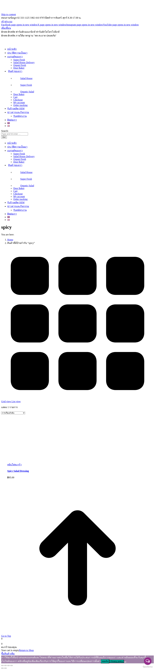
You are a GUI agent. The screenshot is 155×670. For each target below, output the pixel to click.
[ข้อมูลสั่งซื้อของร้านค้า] (13, 413)
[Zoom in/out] (11, 665)
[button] (14, 464)
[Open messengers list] (148, 661)
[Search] (14, 134)
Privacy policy (116, 661)
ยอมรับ (105, 661)
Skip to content (8, 14)
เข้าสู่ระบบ (6, 21)
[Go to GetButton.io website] (148, 667)
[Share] (5, 665)
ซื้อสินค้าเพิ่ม (8, 653)
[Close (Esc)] (2, 665)
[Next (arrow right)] (5, 668)
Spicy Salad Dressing (18, 471)
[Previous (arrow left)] (2, 668)
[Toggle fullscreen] (8, 665)
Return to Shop (26, 650)
